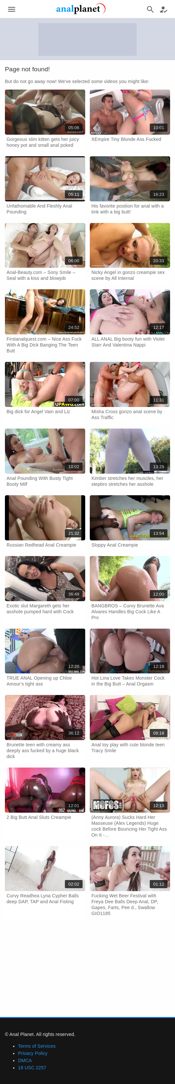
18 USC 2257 (32, 1067)
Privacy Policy (33, 1053)
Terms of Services (37, 1046)
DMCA (25, 1060)
